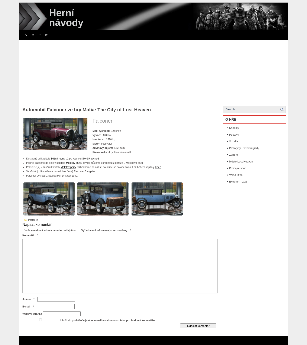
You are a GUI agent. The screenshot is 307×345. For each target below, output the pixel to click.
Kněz (158, 167)
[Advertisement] (153, 71)
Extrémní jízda (238, 181)
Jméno (29, 299)
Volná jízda (236, 175)
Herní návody (66, 17)
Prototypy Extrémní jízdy (244, 148)
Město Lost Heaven (241, 161)
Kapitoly (234, 127)
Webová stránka (32, 313)
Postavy (234, 134)
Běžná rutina (58, 158)
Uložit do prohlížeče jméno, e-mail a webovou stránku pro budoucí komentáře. (107, 320)
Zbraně (233, 154)
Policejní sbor (237, 168)
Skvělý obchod (90, 158)
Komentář (31, 235)
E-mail (29, 306)
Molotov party (73, 162)
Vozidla (233, 141)
